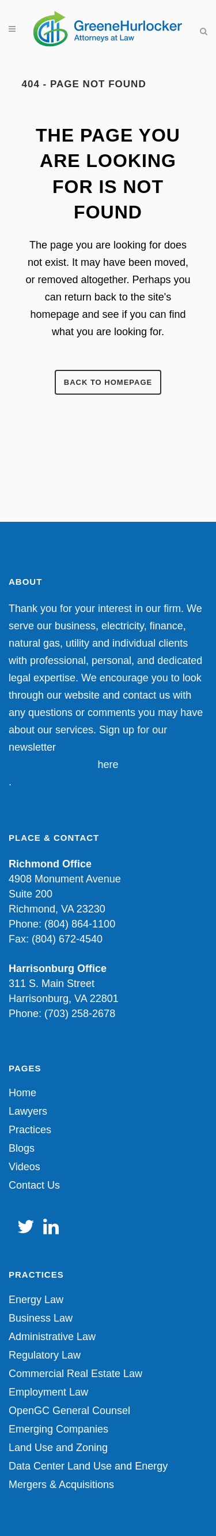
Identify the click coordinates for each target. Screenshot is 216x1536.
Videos (24, 1167)
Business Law (41, 1318)
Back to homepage (108, 382)
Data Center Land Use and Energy (88, 1466)
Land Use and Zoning (58, 1447)
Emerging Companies (58, 1429)
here (107, 764)
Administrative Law (52, 1336)
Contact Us (34, 1185)
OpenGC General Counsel (69, 1410)
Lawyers (28, 1111)
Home (22, 1093)
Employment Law (48, 1392)
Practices (30, 1130)
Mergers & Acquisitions (61, 1484)
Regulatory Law (45, 1355)
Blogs (22, 1148)
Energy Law (36, 1299)
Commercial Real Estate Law (75, 1373)
